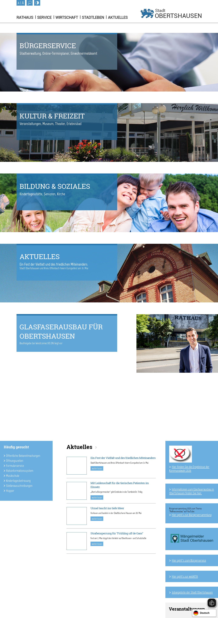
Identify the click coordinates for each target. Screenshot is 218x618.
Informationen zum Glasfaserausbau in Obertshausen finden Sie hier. (191, 491)
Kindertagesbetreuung (18, 481)
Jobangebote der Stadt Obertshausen (192, 592)
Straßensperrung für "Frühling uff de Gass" (117, 533)
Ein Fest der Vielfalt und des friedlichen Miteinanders (123, 458)
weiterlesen (97, 468)
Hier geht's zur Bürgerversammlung (192, 515)
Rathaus (25, 17)
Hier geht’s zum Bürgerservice (189, 560)
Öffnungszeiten (14, 461)
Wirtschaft (66, 17)
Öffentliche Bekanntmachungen (23, 456)
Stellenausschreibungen (19, 486)
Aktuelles (118, 17)
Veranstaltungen (187, 609)
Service (44, 17)
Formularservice (15, 466)
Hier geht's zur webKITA (185, 576)
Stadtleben (93, 17)
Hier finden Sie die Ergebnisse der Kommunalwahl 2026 (189, 468)
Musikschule (12, 476)
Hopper (10, 491)
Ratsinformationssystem (19, 471)
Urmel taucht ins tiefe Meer (107, 508)
